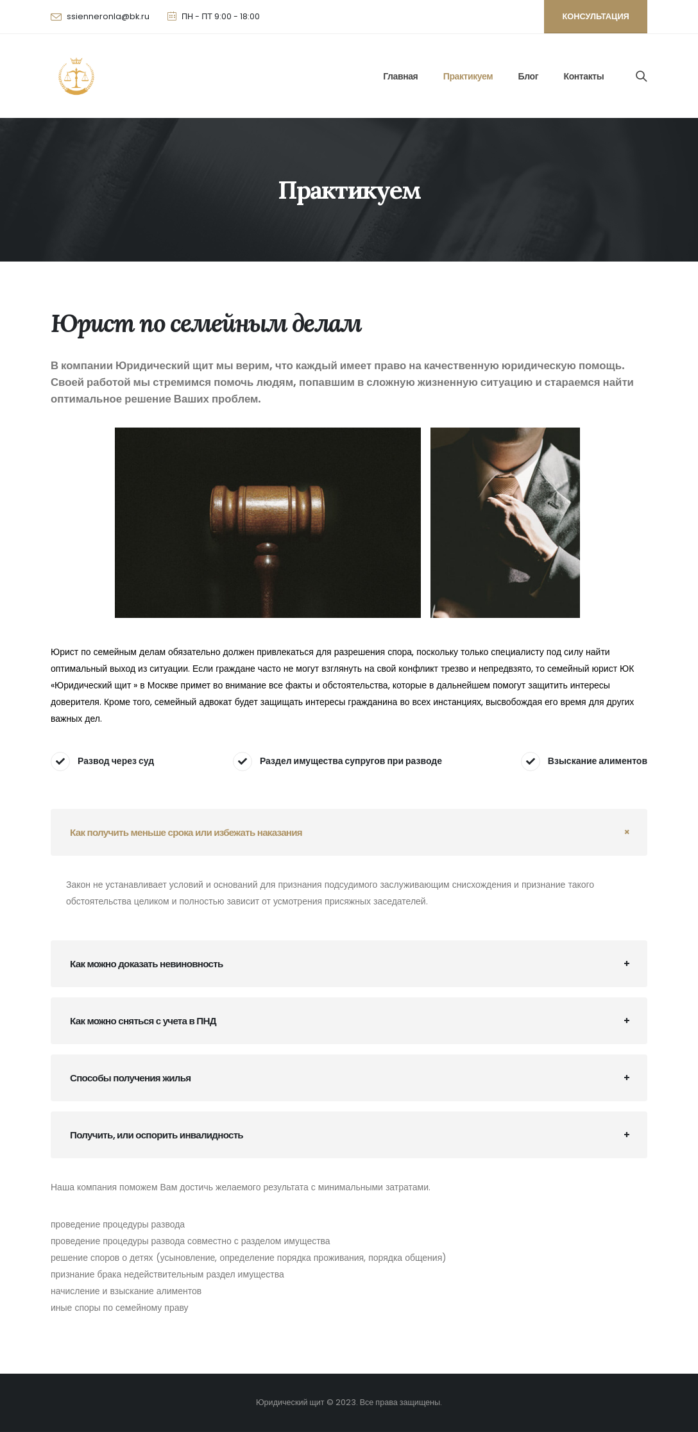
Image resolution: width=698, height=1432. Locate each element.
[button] (595, 16)
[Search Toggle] (641, 76)
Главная (400, 76)
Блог (528, 76)
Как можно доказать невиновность (146, 963)
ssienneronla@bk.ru (108, 16)
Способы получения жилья (130, 1078)
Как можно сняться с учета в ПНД (143, 1021)
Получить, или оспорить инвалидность (156, 1135)
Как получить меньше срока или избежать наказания (186, 832)
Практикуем (468, 76)
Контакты (584, 76)
